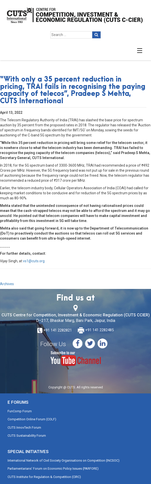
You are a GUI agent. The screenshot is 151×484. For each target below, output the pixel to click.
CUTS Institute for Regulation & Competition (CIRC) (44, 477)
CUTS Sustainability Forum (27, 435)
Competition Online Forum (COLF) (32, 419)
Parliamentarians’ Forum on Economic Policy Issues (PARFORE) (53, 468)
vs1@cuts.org (34, 261)
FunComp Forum (20, 411)
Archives (7, 284)
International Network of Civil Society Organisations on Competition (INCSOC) (63, 460)
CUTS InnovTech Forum (24, 427)
